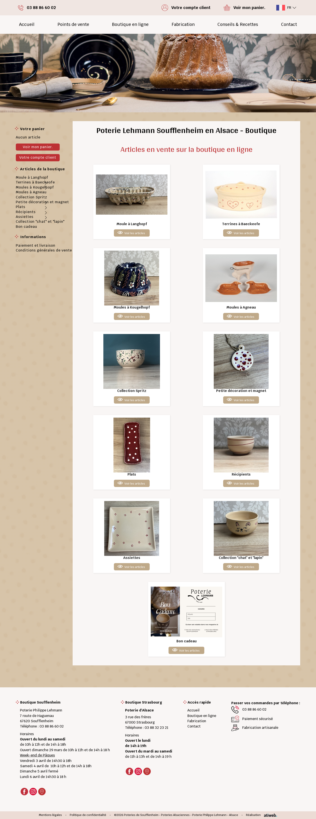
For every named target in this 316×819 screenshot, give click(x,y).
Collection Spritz (31, 197)
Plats (20, 207)
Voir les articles (134, 233)
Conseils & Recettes (237, 24)
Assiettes (24, 216)
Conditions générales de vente (44, 250)
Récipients (26, 212)
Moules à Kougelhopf (35, 187)
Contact (289, 24)
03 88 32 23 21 (156, 727)
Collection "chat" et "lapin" (40, 221)
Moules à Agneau (31, 192)
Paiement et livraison (35, 245)
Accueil (26, 24)
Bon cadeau (26, 226)
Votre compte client (37, 157)
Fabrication (183, 24)
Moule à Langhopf (32, 177)
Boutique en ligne (130, 24)
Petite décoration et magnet (42, 202)
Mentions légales (50, 815)
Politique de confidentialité (88, 815)
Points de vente (73, 24)
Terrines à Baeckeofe (35, 182)
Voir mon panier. (38, 147)
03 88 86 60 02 (52, 726)
